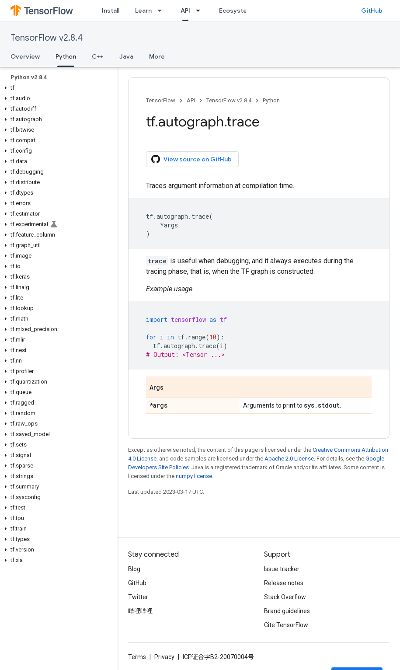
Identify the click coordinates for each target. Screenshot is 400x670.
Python (271, 100)
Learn (143, 10)
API (191, 100)
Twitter (138, 596)
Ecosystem (235, 10)
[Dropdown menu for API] (200, 10)
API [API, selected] (185, 10)
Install (110, 10)
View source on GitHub (191, 159)
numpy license (194, 476)
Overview (25, 56)
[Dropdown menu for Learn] (162, 10)
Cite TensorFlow (286, 624)
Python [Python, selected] (66, 56)
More (157, 56)
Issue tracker (281, 568)
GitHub (372, 10)
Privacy (164, 656)
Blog (134, 568)
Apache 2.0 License (289, 458)
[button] (57, 88)
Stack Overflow (285, 596)
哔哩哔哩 (140, 610)
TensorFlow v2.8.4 (46, 37)
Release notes (283, 582)
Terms (137, 656)
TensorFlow (160, 100)
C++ (98, 56)
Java (126, 56)
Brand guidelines (287, 610)
